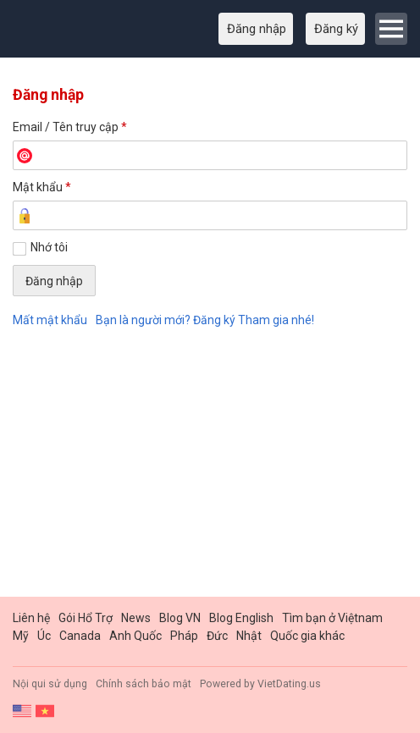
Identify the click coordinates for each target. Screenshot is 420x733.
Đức (217, 635)
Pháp (184, 635)
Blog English (241, 618)
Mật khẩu (42, 187)
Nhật (249, 635)
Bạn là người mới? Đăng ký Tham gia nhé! (205, 320)
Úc (44, 635)
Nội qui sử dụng (50, 684)
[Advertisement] (210, 465)
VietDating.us (289, 684)
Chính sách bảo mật (143, 684)
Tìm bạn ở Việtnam (332, 618)
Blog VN (180, 618)
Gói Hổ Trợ (85, 618)
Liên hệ (31, 618)
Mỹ (21, 635)
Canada (80, 635)
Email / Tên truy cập (70, 127)
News (136, 618)
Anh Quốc (135, 635)
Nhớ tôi (49, 247)
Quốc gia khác (307, 635)
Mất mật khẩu (50, 320)
